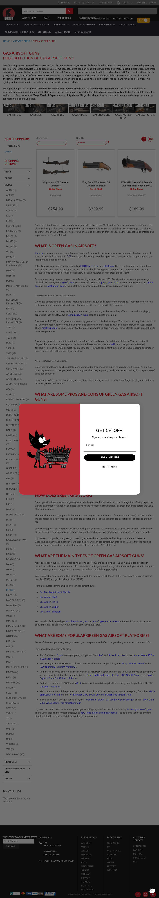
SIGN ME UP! (109, 457)
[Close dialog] (137, 407)
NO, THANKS (109, 467)
